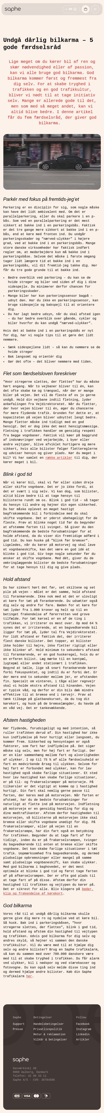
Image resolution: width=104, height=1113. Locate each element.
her (29, 976)
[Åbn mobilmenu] (95, 9)
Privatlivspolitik (48, 1029)
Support (19, 1024)
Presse (18, 1029)
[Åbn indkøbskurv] (86, 9)
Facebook (82, 1024)
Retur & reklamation (50, 1034)
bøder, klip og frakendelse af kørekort (48, 891)
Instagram (83, 1029)
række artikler (58, 458)
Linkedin (82, 1034)
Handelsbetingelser (49, 1024)
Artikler (82, 1039)
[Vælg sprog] (71, 9)
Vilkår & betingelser (50, 1039)
